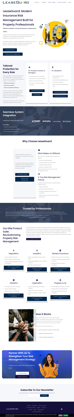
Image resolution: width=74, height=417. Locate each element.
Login (35, 409)
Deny (60, 415)
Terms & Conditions (37, 411)
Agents (38, 407)
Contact (30, 409)
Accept (65, 415)
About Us (44, 407)
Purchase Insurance (31, 407)
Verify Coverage (42, 405)
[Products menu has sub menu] (46, 2)
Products (29, 405)
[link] (22, 310)
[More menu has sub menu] (68, 2)
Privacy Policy (41, 409)
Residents (34, 405)
